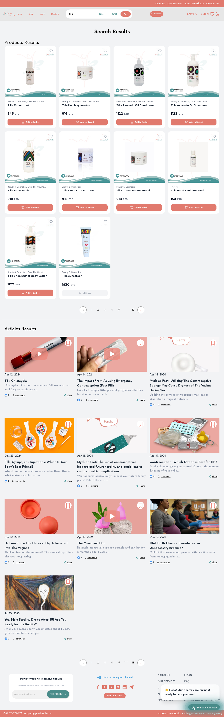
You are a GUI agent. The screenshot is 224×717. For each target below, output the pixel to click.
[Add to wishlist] (51, 51)
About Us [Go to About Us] (160, 3)
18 (133, 662)
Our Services (166, 681)
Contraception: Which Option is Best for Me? (183, 462)
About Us (166, 675)
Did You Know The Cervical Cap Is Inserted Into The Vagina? (36, 545)
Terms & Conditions (202, 693)
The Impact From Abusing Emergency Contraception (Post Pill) (104, 383)
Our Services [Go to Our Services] (174, 3)
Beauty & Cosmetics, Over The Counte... (27, 101)
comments (19, 395)
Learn (42, 14)
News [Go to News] (187, 3)
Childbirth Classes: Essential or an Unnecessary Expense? (175, 545)
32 (133, 309)
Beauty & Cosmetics (71, 187)
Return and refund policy (202, 700)
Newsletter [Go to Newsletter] (198, 3)
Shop (31, 14)
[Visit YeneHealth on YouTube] (111, 687)
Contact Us (166, 687)
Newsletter (166, 700)
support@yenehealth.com (38, 713)
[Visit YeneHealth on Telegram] (131, 687)
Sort (114, 13)
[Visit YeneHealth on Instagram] (118, 687)
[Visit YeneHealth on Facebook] (97, 687)
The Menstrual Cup (91, 543)
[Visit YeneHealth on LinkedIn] (124, 687)
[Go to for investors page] (115, 695)
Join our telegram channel (118, 677)
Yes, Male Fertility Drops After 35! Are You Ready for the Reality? (35, 622)
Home (19, 14)
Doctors (55, 14)
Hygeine (174, 187)
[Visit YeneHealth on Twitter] (104, 687)
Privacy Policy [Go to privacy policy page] (214, 713)
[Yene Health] (25, 14)
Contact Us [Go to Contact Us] (212, 3)
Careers (194, 687)
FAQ (191, 681)
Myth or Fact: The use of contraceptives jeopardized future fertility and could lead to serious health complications (110, 466)
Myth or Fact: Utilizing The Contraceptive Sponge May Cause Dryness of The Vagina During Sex (180, 385)
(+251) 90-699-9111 (12, 713)
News (165, 693)
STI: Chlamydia (16, 381)
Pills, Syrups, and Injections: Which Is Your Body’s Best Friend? (36, 464)
